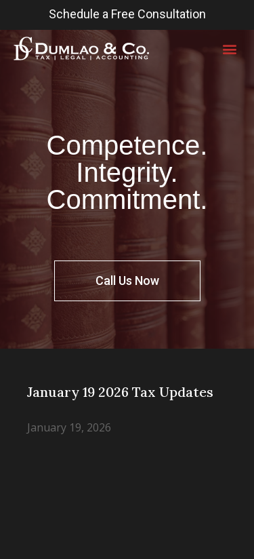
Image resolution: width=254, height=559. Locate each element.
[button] (229, 48)
